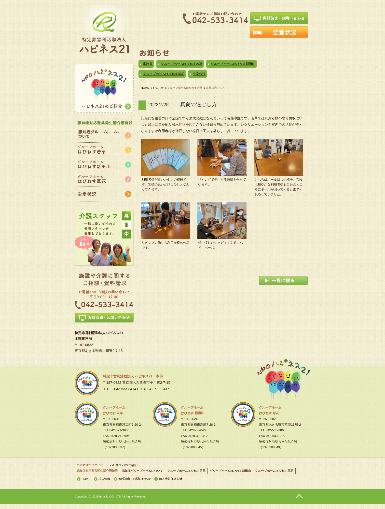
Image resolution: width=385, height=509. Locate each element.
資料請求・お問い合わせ (134, 479)
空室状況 (199, 74)
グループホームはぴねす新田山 (233, 64)
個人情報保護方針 (170, 479)
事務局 (147, 64)
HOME (145, 87)
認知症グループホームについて (142, 470)
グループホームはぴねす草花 (163, 74)
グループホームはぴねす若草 (181, 64)
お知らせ (158, 87)
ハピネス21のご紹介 (123, 465)
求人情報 (104, 479)
